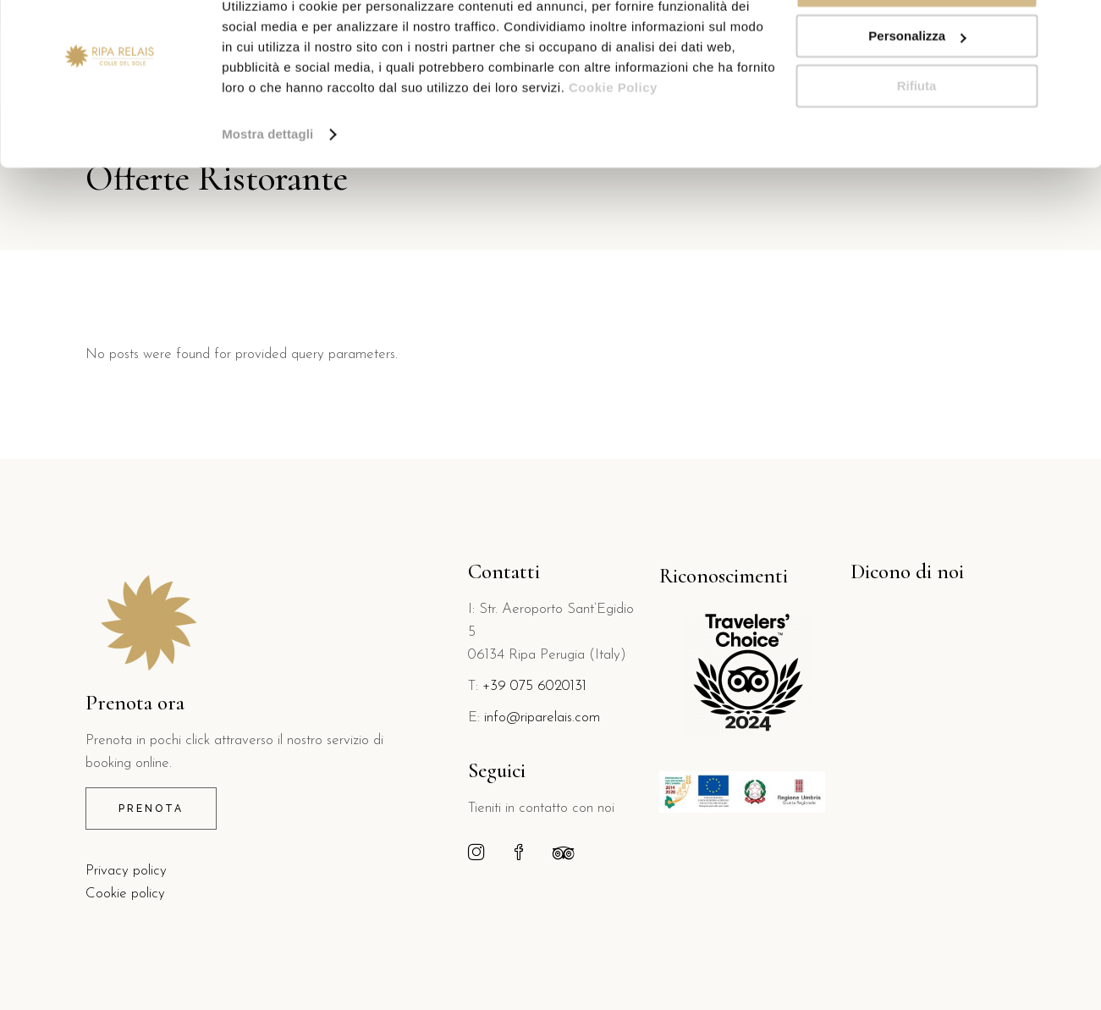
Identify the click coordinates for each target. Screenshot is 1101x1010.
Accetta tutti (917, 42)
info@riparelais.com (542, 717)
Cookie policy (125, 893)
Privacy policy (126, 871)
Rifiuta (917, 141)
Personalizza (917, 92)
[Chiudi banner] (1075, 26)
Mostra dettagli (267, 189)
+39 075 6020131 (534, 686)
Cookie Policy (613, 142)
